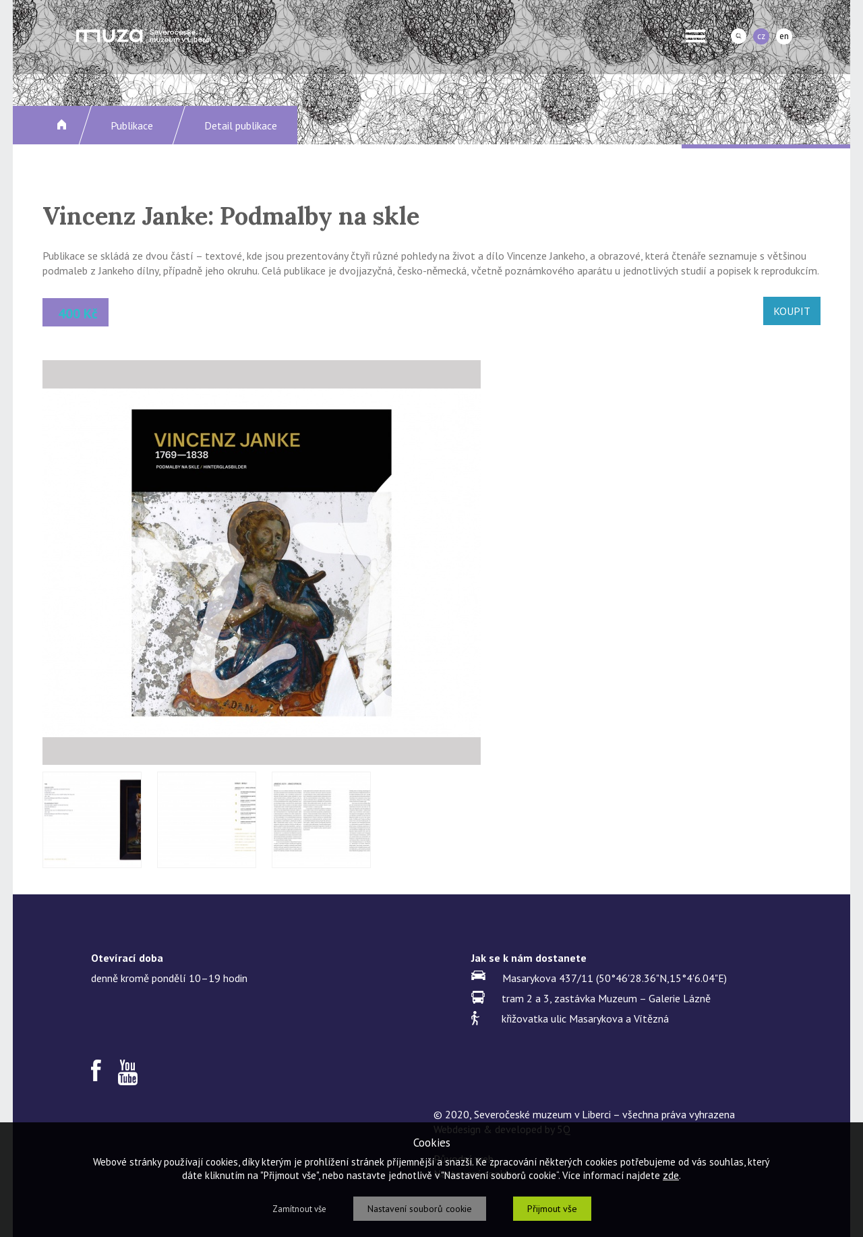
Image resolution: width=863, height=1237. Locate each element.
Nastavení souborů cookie (419, 1209)
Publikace (132, 125)
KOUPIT (791, 311)
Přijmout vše (552, 1209)
